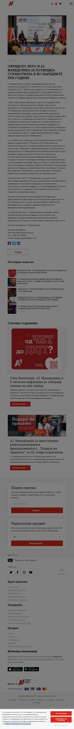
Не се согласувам (61, 725)
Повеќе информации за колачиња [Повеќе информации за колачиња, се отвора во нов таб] (18, 723)
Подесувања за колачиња (61, 719)
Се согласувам (61, 713)
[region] (37, 719)
